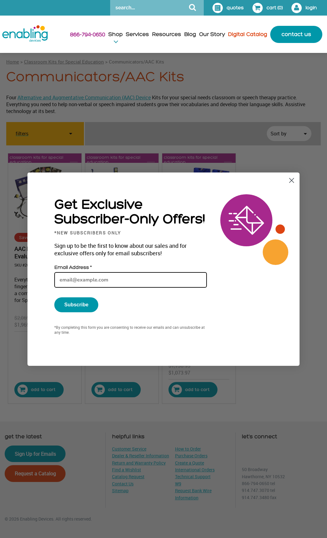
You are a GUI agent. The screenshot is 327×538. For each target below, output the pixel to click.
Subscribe (76, 304)
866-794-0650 (87, 35)
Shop (115, 34)
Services (137, 34)
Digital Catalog (247, 34)
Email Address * (72, 267)
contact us (296, 34)
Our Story (212, 34)
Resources (166, 34)
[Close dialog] (291, 180)
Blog (190, 34)
